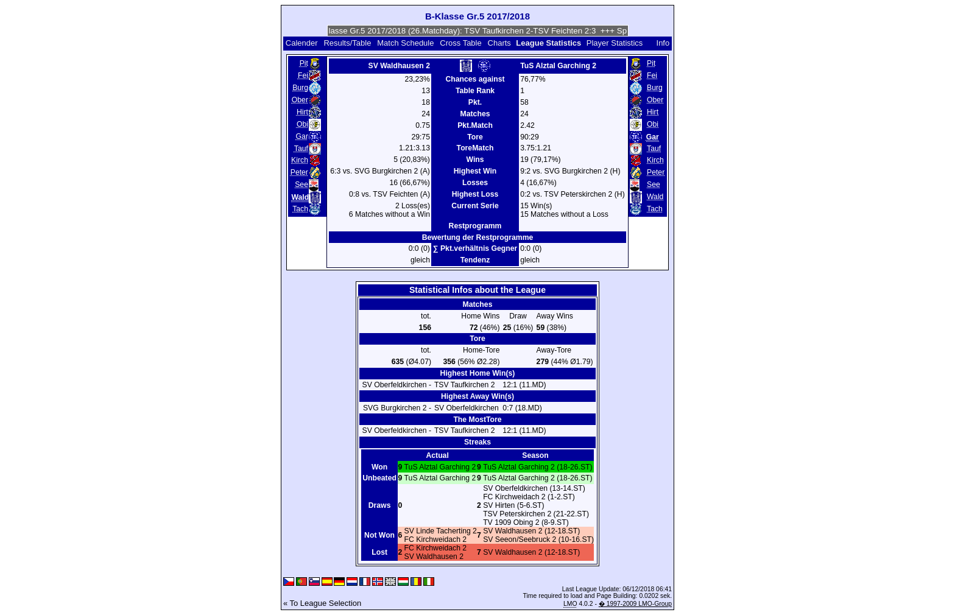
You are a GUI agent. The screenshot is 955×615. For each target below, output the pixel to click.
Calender (302, 42)
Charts (499, 42)
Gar (302, 136)
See (301, 184)
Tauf (301, 148)
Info (663, 42)
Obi (302, 124)
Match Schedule (405, 42)
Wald (655, 196)
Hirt (302, 112)
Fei (303, 75)
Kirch (299, 160)
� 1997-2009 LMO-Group (635, 603)
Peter (299, 172)
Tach (300, 209)
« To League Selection (322, 603)
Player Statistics (615, 42)
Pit (304, 63)
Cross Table (460, 42)
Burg (300, 87)
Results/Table (347, 42)
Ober (300, 100)
